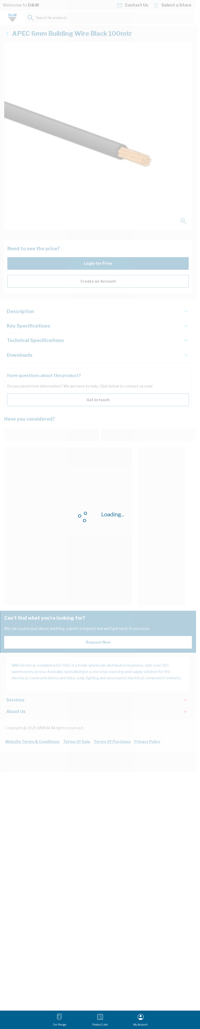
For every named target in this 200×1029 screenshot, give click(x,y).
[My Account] (140, 1020)
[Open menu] (59, 1020)
